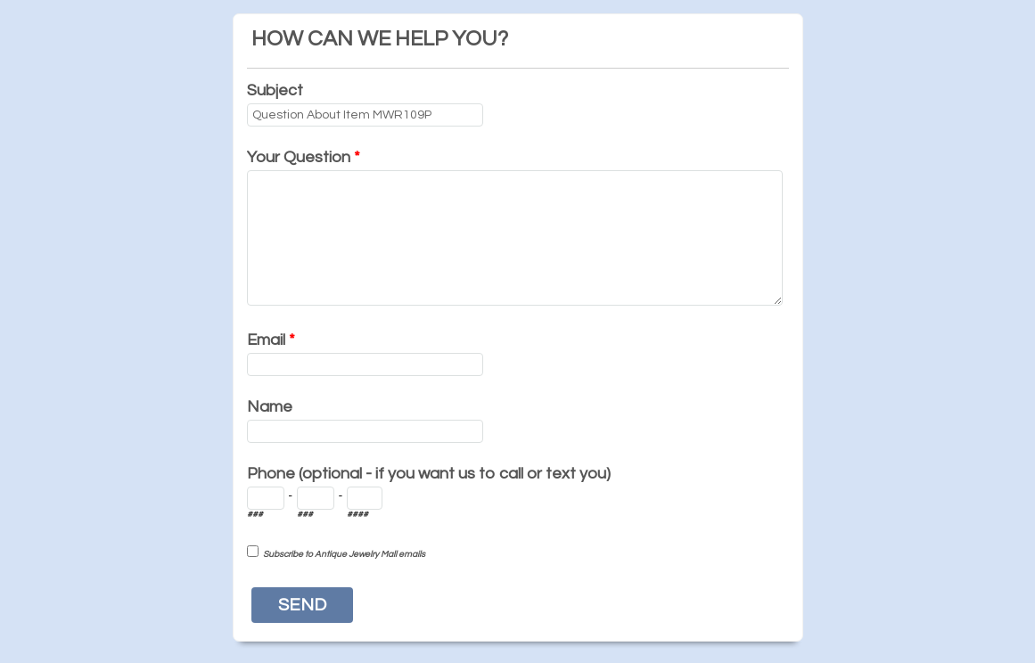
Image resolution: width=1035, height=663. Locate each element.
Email (271, 340)
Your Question (303, 157)
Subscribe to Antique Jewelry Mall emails (344, 554)
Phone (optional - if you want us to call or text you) (429, 473)
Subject (275, 90)
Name (269, 406)
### (255, 514)
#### (357, 514)
